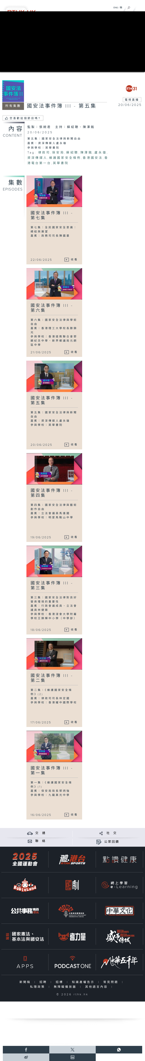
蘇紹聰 (72, 152)
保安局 (58, 152)
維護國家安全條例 (65, 158)
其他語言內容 (97, 986)
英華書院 (61, 163)
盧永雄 (100, 152)
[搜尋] (129, 7)
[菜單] (139, 7)
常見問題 (111, 982)
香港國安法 (93, 158)
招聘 (44, 982)
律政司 (44, 152)
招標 (60, 982)
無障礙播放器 (66, 986)
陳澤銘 (86, 152)
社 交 (111, 833)
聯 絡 (40, 841)
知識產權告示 (84, 982)
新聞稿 (25, 982)
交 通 (40, 833)
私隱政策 (38, 986)
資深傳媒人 (37, 158)
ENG (115, 7)
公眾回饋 (111, 842)
